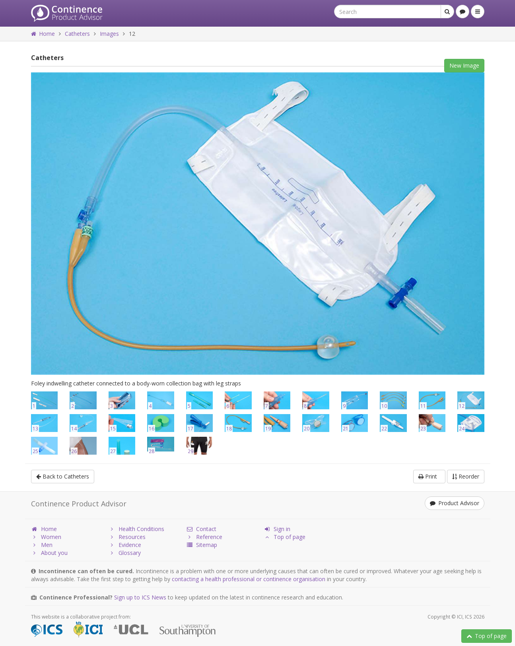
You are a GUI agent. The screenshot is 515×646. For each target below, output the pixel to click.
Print (429, 476)
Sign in (277, 529)
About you (49, 552)
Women (46, 537)
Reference (204, 537)
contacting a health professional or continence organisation (248, 579)
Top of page (486, 636)
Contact (201, 529)
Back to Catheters (62, 476)
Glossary (125, 552)
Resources (127, 537)
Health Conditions (136, 529)
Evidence (125, 545)
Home (43, 33)
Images (109, 33)
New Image (464, 65)
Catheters (77, 33)
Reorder (465, 476)
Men (41, 545)
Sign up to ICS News (140, 597)
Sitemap (201, 545)
